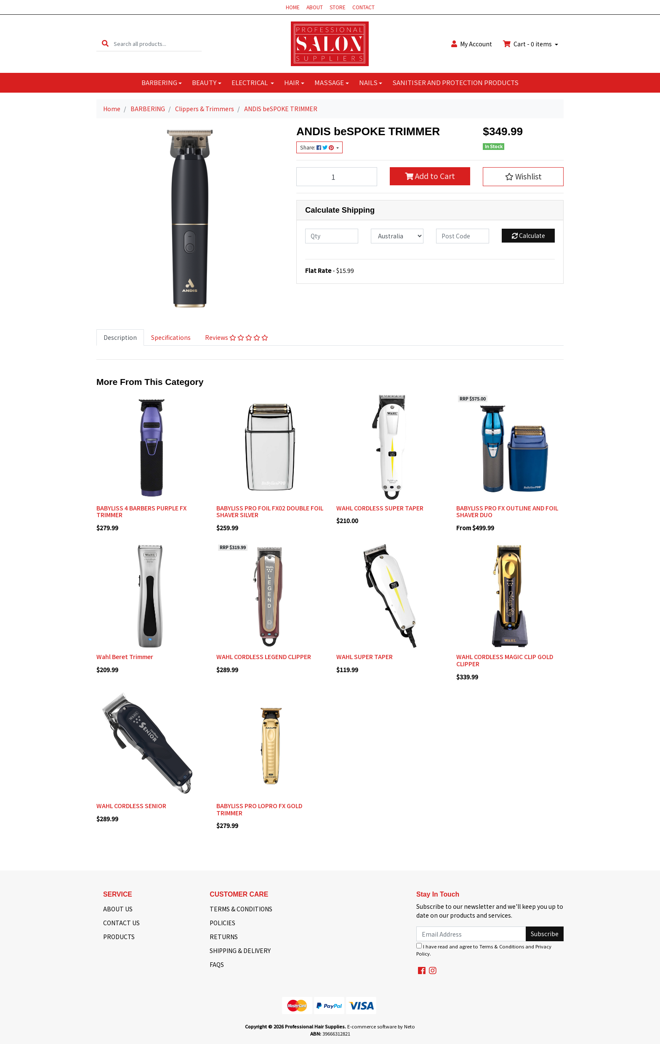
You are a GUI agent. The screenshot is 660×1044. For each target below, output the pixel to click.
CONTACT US (121, 923)
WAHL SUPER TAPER (364, 656)
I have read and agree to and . (483, 950)
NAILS (368, 82)
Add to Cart (430, 176)
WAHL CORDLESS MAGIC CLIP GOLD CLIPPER (504, 660)
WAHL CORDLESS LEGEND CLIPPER (263, 656)
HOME (293, 7)
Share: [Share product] (317, 147)
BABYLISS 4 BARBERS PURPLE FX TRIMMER (141, 511)
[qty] (331, 236)
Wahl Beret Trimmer (124, 656)
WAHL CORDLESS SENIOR (131, 805)
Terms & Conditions (501, 946)
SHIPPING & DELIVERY (240, 950)
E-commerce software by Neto (381, 1026)
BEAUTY (204, 82)
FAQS (217, 964)
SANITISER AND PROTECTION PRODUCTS (455, 82)
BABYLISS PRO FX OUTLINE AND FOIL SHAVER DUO (507, 511)
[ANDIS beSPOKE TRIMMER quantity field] (336, 176)
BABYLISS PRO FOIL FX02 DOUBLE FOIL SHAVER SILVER (269, 511)
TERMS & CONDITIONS (241, 909)
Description (120, 337)
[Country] (397, 236)
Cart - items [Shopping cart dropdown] (528, 44)
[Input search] (158, 43)
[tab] (120, 337)
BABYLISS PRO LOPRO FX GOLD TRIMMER (259, 809)
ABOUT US (118, 909)
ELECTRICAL (250, 82)
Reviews (236, 337)
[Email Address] (471, 934)
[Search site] (105, 43)
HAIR (291, 82)
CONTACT (363, 7)
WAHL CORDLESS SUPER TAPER (379, 508)
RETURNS (224, 936)
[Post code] (462, 236)
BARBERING (159, 82)
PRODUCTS (119, 936)
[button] (523, 176)
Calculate (528, 235)
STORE (338, 7)
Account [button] (471, 44)
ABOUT (314, 7)
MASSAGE (329, 82)
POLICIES (222, 923)
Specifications (171, 337)
